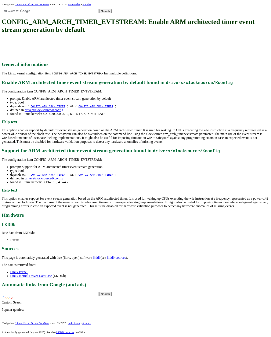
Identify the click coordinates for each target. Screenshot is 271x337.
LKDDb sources (65, 332)
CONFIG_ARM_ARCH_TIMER (47, 106)
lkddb (97, 258)
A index (87, 4)
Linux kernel (19, 272)
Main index (74, 4)
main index (74, 323)
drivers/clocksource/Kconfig (44, 110)
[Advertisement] (79, 47)
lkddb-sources (116, 258)
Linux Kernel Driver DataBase (32, 4)
